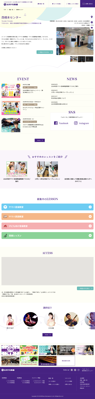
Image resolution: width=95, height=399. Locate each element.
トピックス (68, 378)
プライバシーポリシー (85, 386)
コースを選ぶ (57, 4)
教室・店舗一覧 (83, 380)
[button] (47, 269)
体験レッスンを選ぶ (73, 4)
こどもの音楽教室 (10, 381)
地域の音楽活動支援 (84, 384)
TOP (5, 9)
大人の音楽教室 (11, 382)
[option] (30, 320)
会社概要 (82, 378)
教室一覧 (41, 4)
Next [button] (93, 321)
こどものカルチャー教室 (39, 381)
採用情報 (82, 382)
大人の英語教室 (26, 382)
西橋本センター (11, 17)
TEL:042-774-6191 (7, 21)
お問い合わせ (68, 384)
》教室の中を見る (43, 52)
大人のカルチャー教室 (39, 382)
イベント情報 (68, 381)
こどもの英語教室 (25, 381)
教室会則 (82, 388)
